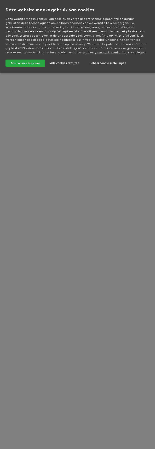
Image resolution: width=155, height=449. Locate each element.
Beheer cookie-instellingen (108, 63)
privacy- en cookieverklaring (106, 52)
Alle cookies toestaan (25, 63)
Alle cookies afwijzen (64, 63)
